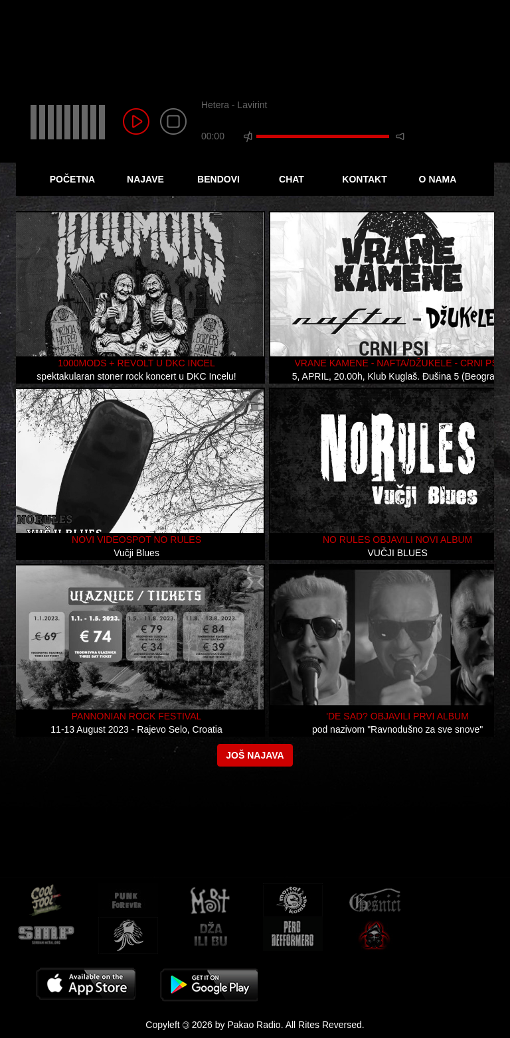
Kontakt (364, 179)
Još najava (255, 755)
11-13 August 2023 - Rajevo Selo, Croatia (136, 729)
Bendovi (218, 179)
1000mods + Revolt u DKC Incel (136, 363)
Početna (72, 179)
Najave (145, 179)
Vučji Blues (136, 553)
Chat (291, 179)
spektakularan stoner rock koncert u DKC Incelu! (136, 376)
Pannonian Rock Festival (137, 716)
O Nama (438, 179)
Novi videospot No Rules (136, 539)
